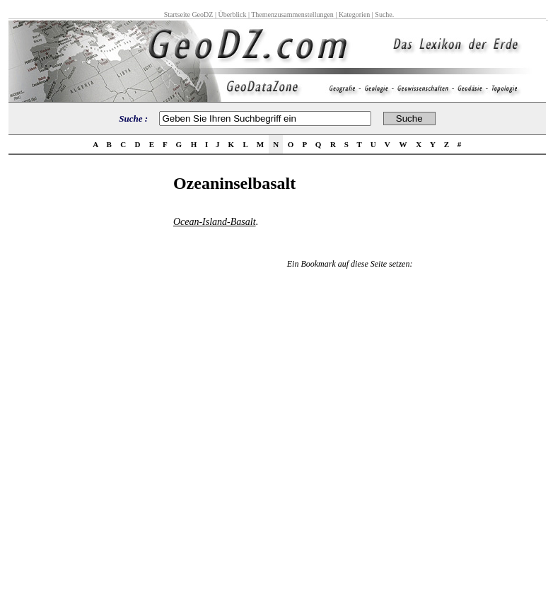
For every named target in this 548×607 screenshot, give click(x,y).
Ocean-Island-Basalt (214, 221)
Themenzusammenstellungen (292, 14)
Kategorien (354, 14)
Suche (383, 14)
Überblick (232, 14)
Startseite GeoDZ (189, 14)
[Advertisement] (86, 386)
